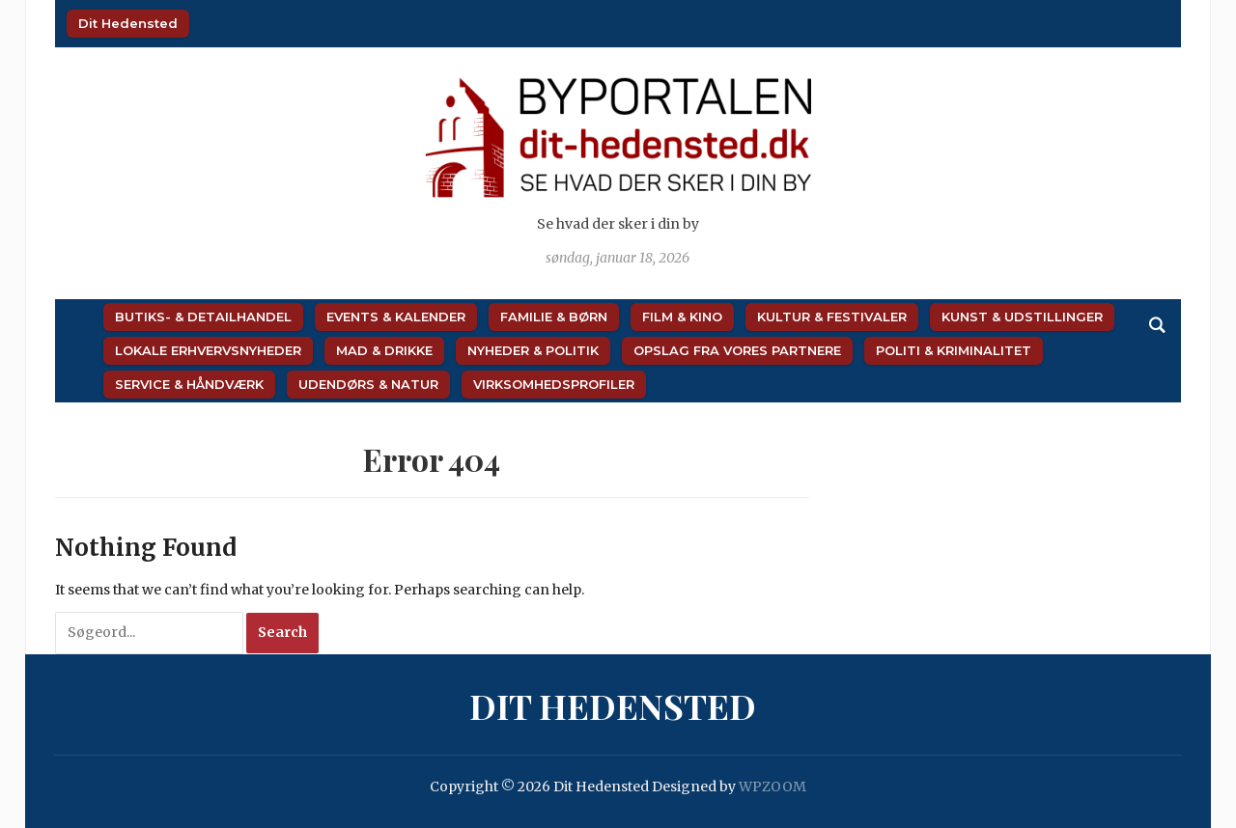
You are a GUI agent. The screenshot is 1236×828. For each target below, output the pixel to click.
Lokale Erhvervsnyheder (208, 350)
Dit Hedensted (128, 23)
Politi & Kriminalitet (953, 350)
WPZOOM (772, 786)
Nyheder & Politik (533, 350)
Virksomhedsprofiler (553, 384)
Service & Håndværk (189, 384)
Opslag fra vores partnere (737, 350)
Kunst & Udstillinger (1022, 316)
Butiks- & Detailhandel (203, 316)
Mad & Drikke (384, 350)
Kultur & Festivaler (832, 316)
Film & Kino (682, 316)
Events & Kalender (395, 316)
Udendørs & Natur (368, 384)
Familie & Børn (553, 316)
